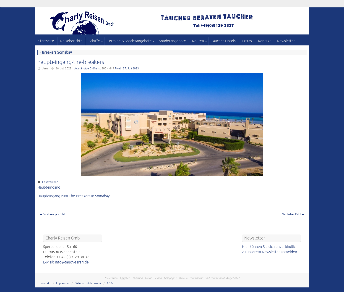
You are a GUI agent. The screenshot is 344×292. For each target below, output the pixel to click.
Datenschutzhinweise (88, 283)
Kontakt (46, 283)
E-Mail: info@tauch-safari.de (66, 262)
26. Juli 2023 (63, 68)
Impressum (62, 283)
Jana (45, 68)
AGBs (110, 283)
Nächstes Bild (293, 214)
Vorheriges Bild (52, 214)
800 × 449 (108, 68)
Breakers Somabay (55, 52)
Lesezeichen (50, 182)
